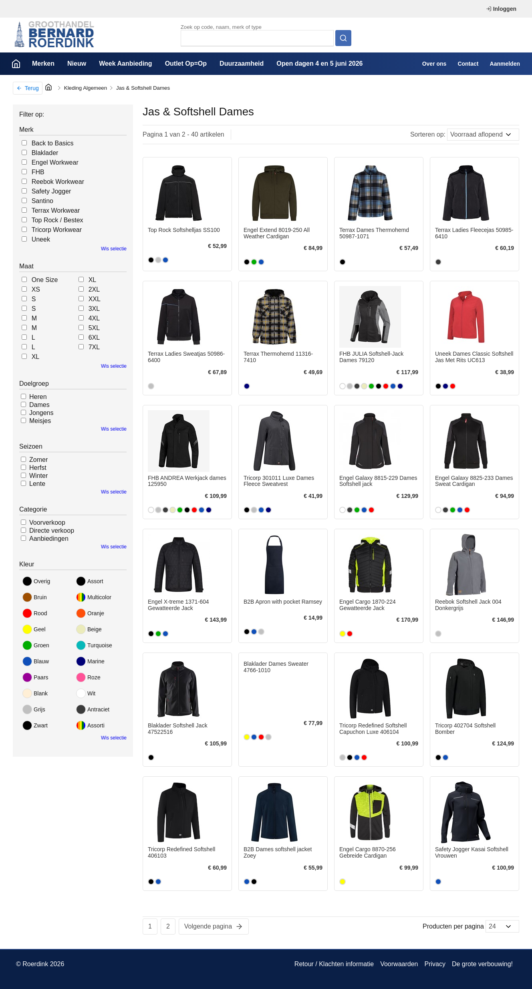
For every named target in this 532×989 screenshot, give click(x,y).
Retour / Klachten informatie (334, 964)
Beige (89, 629)
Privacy (434, 964)
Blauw (35, 661)
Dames (39, 404)
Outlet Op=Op (186, 63)
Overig (36, 581)
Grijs (33, 709)
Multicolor (93, 597)
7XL (94, 347)
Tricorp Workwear (57, 229)
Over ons (434, 63)
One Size (45, 279)
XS (36, 289)
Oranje (90, 613)
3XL (94, 308)
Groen (35, 645)
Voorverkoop (47, 522)
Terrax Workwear (56, 210)
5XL (94, 327)
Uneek (41, 239)
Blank (35, 693)
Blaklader (45, 152)
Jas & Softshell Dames (143, 88)
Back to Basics (53, 143)
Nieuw (76, 63)
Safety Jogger (51, 191)
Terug (27, 88)
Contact (467, 63)
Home (16, 63)
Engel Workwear (55, 162)
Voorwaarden (399, 964)
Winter (38, 475)
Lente (37, 483)
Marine (90, 661)
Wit (85, 693)
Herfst (37, 467)
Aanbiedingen (49, 538)
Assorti (90, 725)
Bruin (34, 597)
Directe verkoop (51, 530)
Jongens (41, 412)
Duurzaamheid (242, 63)
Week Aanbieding (125, 63)
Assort (89, 581)
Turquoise (94, 645)
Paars (35, 677)
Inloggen (501, 9)
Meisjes (40, 420)
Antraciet (92, 709)
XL (36, 356)
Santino (42, 200)
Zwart (35, 725)
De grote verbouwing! (482, 964)
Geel (34, 629)
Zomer (38, 459)
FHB (38, 172)
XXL (95, 299)
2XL (94, 289)
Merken (43, 63)
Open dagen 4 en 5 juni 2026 (319, 63)
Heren (38, 396)
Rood (34, 613)
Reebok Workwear (58, 181)
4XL (94, 318)
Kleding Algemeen (85, 88)
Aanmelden (505, 63)
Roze (88, 677)
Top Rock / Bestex (57, 220)
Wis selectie (114, 249)
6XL (94, 337)
